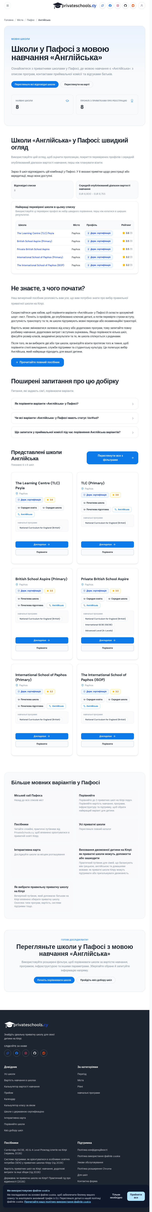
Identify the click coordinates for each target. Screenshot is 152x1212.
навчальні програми (88, 1092)
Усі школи (9, 1074)
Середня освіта (27, 507)
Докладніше (42, 544)
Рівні (80, 1086)
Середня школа (52, 507)
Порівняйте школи (14, 1124)
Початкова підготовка (96, 509)
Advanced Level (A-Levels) (99, 630)
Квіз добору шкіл (13, 1130)
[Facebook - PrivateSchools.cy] (110, 5)
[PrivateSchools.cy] (74, 5)
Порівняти (41, 552)
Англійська (25, 514)
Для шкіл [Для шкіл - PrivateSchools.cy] (82, 1175)
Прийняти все (136, 1196)
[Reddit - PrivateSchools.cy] (133, 5)
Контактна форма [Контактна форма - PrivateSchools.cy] (87, 1181)
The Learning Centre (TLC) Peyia (35, 233)
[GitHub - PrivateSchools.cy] (125, 5)
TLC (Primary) (92, 483)
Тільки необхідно (116, 1196)
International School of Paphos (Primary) (40, 257)
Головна (8, 20)
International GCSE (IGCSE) (98, 624)
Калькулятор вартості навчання (22, 1086)
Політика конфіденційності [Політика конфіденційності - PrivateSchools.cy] (92, 1149)
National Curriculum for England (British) (40, 527)
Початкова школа (93, 503)
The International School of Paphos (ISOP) (40, 265)
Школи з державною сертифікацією (24, 1111)
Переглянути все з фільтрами (116, 458)
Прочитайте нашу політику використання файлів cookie (57, 1201)
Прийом (8, 1092)
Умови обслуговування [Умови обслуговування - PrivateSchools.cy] (90, 1162)
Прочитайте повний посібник (37, 362)
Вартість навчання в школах (20, 1080)
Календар (9, 1099)
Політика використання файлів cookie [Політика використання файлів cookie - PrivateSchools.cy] (98, 1156)
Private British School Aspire (33, 249)
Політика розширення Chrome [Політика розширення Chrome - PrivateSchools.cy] (94, 1168)
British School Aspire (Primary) (34, 241)
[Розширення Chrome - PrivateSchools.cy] (102, 5)
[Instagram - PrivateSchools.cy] (118, 5)
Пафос (31, 20)
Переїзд (82, 1074)
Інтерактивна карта (15, 1117)
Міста (20, 20)
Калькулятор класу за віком (19, 1105)
